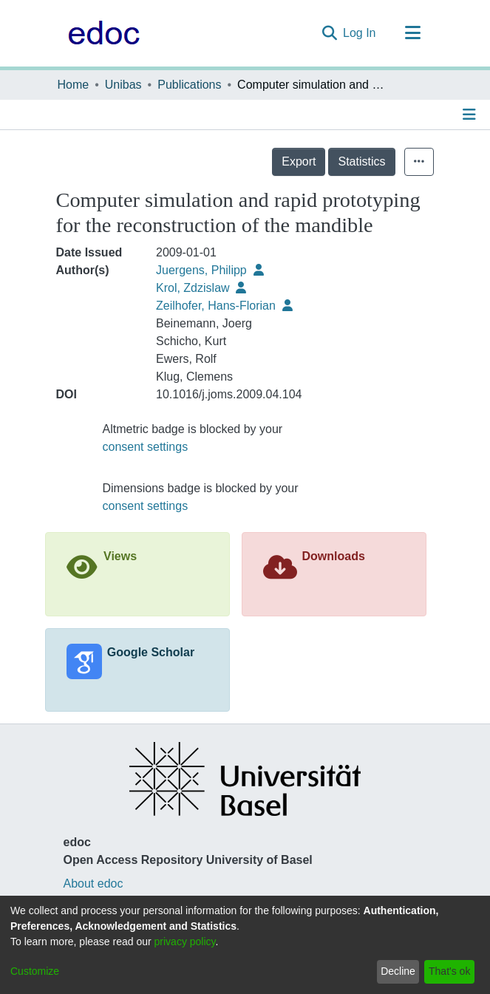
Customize (34, 971)
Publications (189, 84)
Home (73, 84)
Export (299, 161)
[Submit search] (329, 33)
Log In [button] (360, 33)
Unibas (123, 84)
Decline (398, 971)
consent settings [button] (145, 446)
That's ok (449, 971)
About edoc (93, 883)
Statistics (361, 161)
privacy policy (185, 941)
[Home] (100, 33)
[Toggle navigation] (413, 33)
